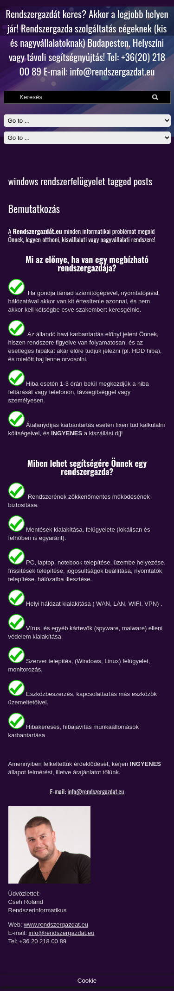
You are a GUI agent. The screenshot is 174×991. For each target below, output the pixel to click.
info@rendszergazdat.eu (95, 791)
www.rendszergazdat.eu (56, 924)
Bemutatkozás (34, 208)
